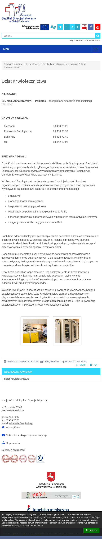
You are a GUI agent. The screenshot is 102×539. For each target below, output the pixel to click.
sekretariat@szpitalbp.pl (21, 423)
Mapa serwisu (13, 443)
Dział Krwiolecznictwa (16, 378)
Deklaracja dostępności (13, 450)
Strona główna (32, 64)
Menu (6, 49)
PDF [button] (94, 364)
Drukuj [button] (81, 364)
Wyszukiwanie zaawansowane (85, 40)
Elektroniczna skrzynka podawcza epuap (26, 435)
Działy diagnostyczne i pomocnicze (60, 64)
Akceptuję (91, 530)
